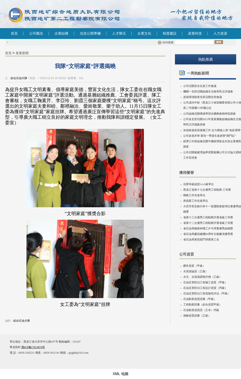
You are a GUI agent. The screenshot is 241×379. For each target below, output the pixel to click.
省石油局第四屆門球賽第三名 (201, 239)
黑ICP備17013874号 (33, 347)
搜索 (219, 42)
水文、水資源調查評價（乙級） (202, 276)
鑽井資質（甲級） (194, 265)
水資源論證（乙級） (195, 271)
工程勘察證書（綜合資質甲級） (202, 304)
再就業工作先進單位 (195, 200)
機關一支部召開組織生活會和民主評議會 (208, 91)
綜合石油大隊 (19, 78)
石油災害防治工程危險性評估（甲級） (206, 293)
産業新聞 (22, 53)
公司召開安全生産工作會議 (199, 86)
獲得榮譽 (186, 173)
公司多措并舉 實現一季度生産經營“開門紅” (209, 135)
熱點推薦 (205, 59)
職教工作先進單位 (194, 195)
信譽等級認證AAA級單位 (198, 184)
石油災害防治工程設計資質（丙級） (205, 288)
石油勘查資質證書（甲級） (199, 299)
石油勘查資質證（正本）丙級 (201, 310)
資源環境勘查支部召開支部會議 (202, 97)
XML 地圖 (120, 374)
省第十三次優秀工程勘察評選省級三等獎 (208, 217)
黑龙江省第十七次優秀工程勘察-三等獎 (207, 189)
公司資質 (186, 254)
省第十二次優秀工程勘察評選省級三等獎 (208, 223)
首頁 (14, 33)
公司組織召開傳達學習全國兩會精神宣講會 (209, 113)
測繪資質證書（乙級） (197, 315)
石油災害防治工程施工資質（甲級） (205, 282)
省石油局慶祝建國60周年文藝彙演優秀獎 (208, 234)
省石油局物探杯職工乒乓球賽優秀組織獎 (208, 228)
